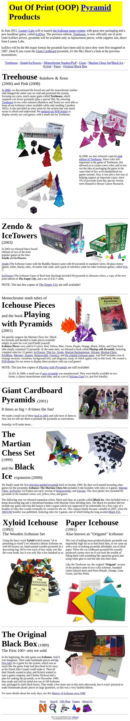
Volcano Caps (76, 376)
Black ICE (114, 511)
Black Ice (117, 63)
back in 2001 (41, 415)
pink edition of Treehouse (100, 158)
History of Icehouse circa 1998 (68, 693)
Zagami (29, 355)
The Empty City (48, 284)
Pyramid (96, 7)
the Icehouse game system (69, 30)
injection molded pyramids (43, 484)
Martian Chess (109, 352)
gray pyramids (50, 373)
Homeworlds (41, 355)
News (43, 701)
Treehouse (79, 34)
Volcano (95, 352)
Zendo (24, 63)
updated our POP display (54, 111)
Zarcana (81, 490)
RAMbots (7, 355)
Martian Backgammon (77, 352)
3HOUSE (7, 511)
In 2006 (6, 90)
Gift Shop (65, 701)
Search (54, 701)
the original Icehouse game (79, 355)
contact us (75, 717)
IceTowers (35, 63)
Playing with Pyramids (53, 367)
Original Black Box (75, 66)
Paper (57, 66)
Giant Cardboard (46, 51)
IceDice (40, 34)
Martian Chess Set (99, 63)
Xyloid (47, 66)
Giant (82, 63)
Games (76, 701)
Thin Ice (51, 352)
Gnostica (54, 355)
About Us (87, 701)
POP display (8, 361)
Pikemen (18, 355)
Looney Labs (26, 30)
